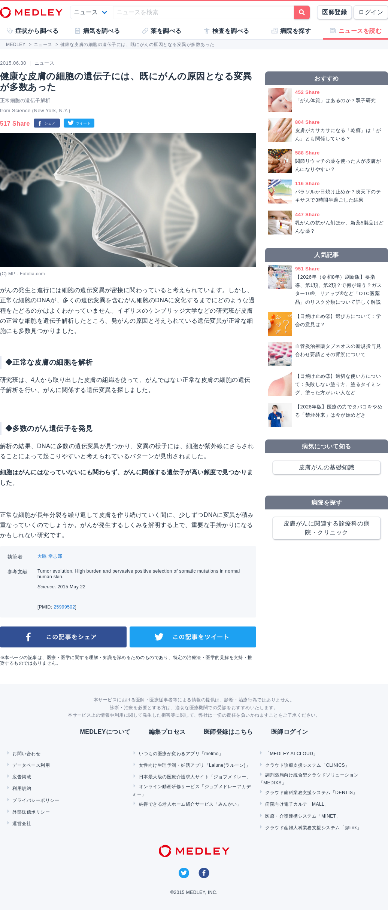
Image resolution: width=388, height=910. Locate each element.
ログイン (370, 12)
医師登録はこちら (228, 732)
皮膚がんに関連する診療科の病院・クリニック (327, 528)
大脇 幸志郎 (49, 556)
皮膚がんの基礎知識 (326, 467)
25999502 (64, 607)
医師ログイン (289, 732)
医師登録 (334, 12)
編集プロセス (167, 732)
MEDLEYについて (105, 732)
